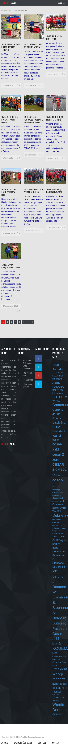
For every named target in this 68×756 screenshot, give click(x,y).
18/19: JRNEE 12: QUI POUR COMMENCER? (54, 191)
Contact (56, 742)
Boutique (42, 742)
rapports (58, 679)
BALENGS (57, 390)
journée (57, 643)
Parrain (55, 665)
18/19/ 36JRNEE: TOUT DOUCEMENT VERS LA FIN (33, 46)
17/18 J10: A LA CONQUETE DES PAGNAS (10, 266)
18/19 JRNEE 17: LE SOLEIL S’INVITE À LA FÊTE (9, 192)
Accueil (4, 10)
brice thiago (57, 393)
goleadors (56, 528)
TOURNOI (59, 688)
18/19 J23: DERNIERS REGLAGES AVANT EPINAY (9, 119)
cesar (55, 439)
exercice (55, 522)
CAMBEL (56, 401)
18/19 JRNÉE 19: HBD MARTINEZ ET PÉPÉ (54, 118)
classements (58, 501)
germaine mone (58, 525)
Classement (57, 498)
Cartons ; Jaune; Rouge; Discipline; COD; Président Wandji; (59, 422)
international (57, 533)
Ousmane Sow (59, 662)
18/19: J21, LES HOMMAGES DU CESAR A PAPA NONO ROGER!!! (33, 119)
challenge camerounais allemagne (57, 492)
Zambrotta (57, 714)
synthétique (59, 683)
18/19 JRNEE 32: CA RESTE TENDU (54, 37)
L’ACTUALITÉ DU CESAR (23, 742)
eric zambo (56, 520)
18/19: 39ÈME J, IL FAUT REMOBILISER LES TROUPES (10, 47)
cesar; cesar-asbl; (57, 480)
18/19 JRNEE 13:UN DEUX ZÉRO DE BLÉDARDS (33, 191)
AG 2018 (56, 373)
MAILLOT (56, 659)
